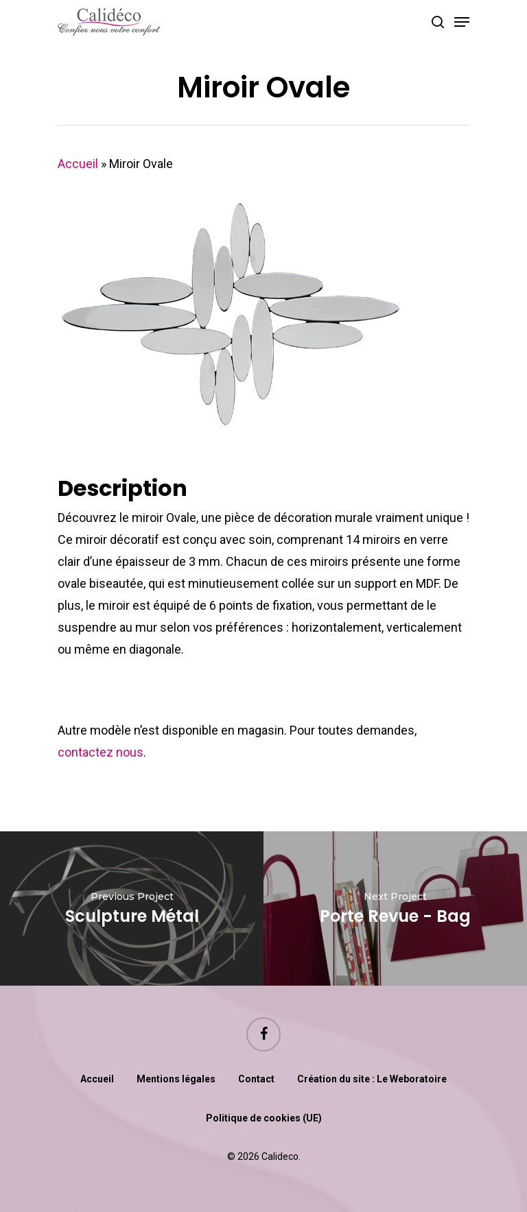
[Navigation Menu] (461, 22)
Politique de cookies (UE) (264, 1118)
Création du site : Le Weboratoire (372, 1078)
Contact (256, 1078)
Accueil (78, 163)
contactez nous (100, 752)
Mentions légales (176, 1078)
